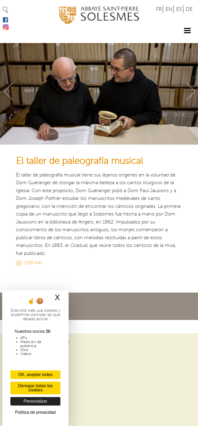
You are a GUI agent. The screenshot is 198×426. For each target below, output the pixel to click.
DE (189, 9)
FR (159, 9)
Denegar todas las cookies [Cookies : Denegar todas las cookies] (35, 387)
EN (169, 9)
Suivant (191, 91)
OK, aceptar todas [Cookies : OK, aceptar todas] (35, 374)
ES (179, 9)
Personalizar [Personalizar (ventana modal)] (35, 401)
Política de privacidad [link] (35, 412)
